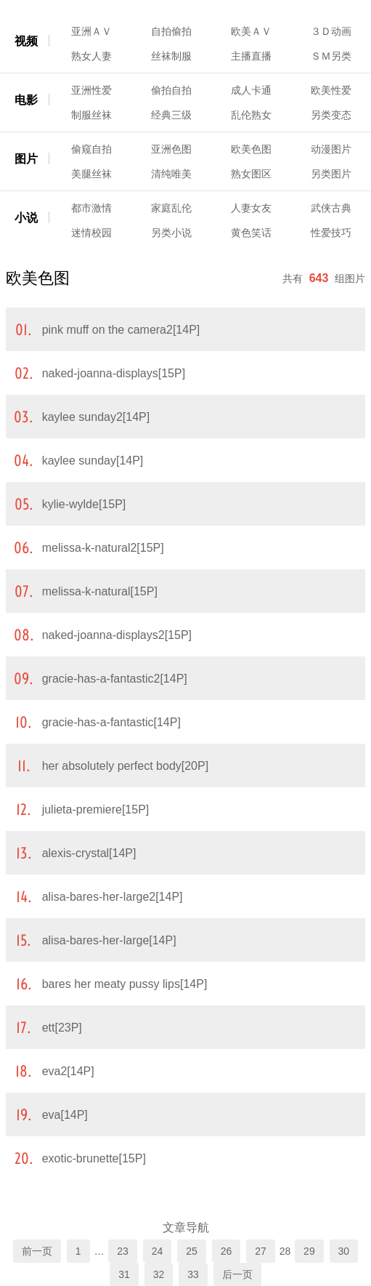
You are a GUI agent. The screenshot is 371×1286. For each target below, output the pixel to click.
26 (226, 1251)
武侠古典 (331, 208)
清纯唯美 (171, 174)
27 (260, 1251)
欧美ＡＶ (251, 31)
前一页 (37, 1251)
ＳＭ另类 (331, 56)
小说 (26, 218)
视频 (26, 41)
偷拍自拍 (171, 90)
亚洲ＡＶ (91, 31)
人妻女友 (251, 208)
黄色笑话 (251, 232)
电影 (26, 100)
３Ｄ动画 (331, 31)
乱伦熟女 (251, 115)
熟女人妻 (91, 56)
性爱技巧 (331, 232)
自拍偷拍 (171, 31)
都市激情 (91, 208)
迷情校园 (91, 232)
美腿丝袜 (91, 174)
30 (344, 1251)
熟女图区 (251, 174)
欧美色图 (251, 149)
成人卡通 (251, 90)
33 (193, 1274)
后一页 (237, 1274)
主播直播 (251, 56)
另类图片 (331, 174)
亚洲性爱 (91, 90)
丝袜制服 (171, 56)
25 (191, 1251)
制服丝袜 (91, 115)
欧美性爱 (331, 90)
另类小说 (171, 232)
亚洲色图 (171, 149)
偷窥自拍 (91, 149)
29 (309, 1251)
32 (159, 1274)
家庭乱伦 (171, 208)
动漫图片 (331, 149)
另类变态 (331, 115)
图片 (26, 159)
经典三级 (171, 115)
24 (157, 1251)
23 (123, 1251)
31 (124, 1274)
